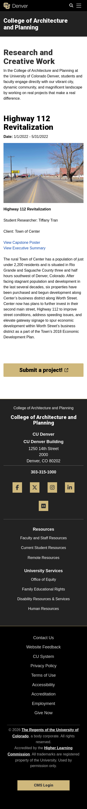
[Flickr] (43, 513)
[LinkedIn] (69, 494)
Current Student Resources (43, 548)
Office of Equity (43, 579)
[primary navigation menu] (79, 5)
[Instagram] (52, 494)
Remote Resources (43, 558)
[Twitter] (34, 494)
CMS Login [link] (43, 785)
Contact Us (43, 637)
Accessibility (43, 684)
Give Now (43, 713)
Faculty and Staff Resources (43, 538)
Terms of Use (43, 675)
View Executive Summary (24, 248)
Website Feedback (43, 647)
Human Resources (43, 609)
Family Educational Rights (43, 589)
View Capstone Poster (21, 242)
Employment (43, 703)
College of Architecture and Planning (35, 24)
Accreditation (43, 694)
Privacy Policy (43, 665)
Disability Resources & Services (43, 599)
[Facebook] (17, 494)
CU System (43, 656)
